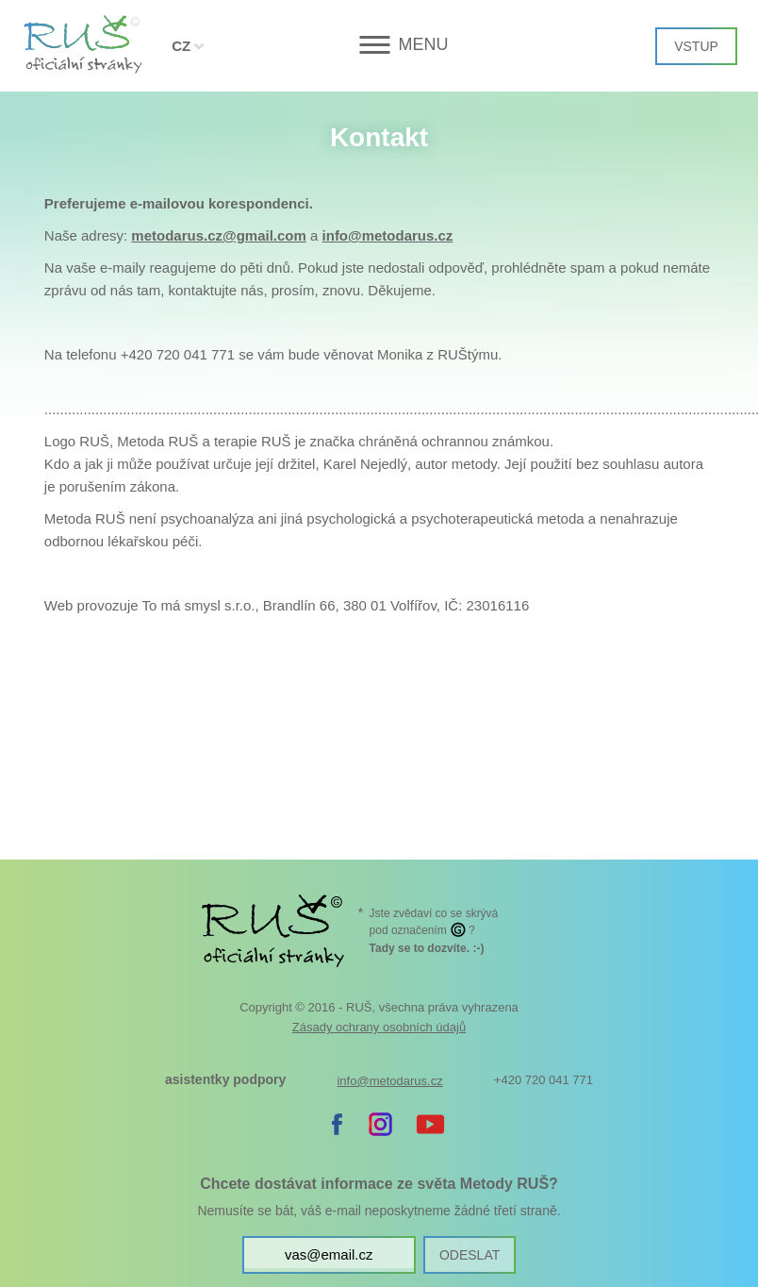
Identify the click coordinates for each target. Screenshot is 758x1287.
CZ (181, 46)
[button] (379, 44)
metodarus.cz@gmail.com (218, 235)
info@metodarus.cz (387, 235)
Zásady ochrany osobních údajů (379, 1027)
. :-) (427, 948)
